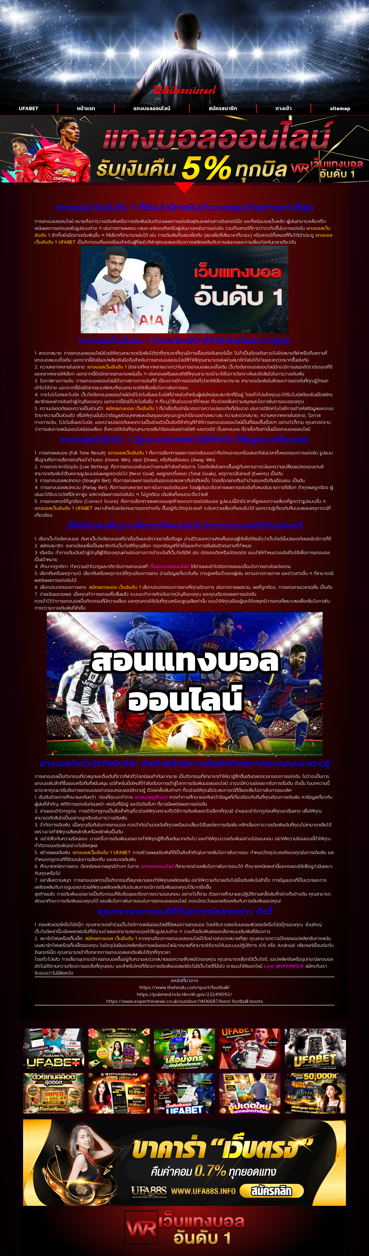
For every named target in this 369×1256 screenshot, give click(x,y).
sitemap (340, 108)
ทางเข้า (284, 108)
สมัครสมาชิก (223, 108)
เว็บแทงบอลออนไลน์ (169, 566)
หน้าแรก (86, 108)
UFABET (29, 108)
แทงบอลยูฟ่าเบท (151, 797)
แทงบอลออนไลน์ (151, 108)
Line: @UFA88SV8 (284, 966)
